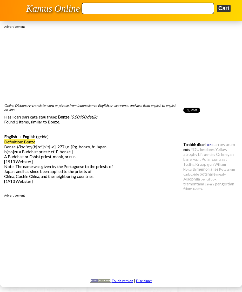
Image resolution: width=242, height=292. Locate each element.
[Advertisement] (121, 64)
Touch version (122, 281)
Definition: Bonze (19, 141)
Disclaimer (144, 281)
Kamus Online (53, 8)
